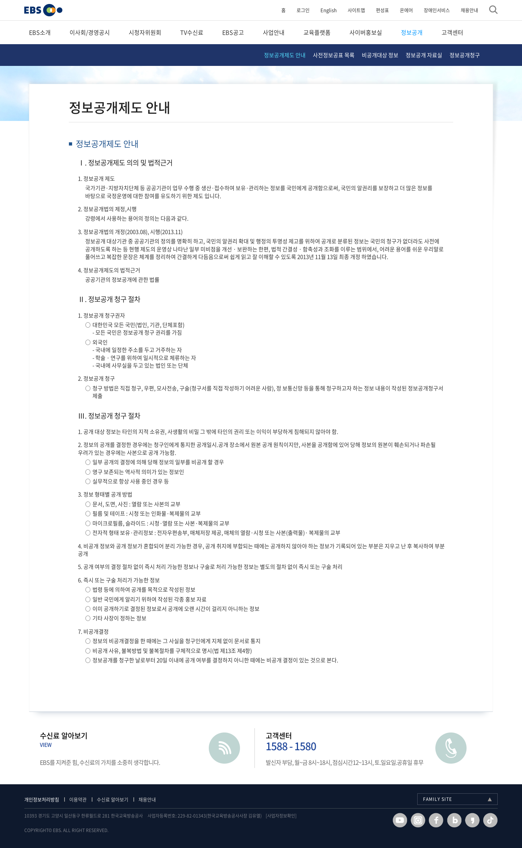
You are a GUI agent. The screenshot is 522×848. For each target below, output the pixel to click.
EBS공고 (233, 32)
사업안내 (274, 32)
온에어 (401, 10)
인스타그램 (413, 820)
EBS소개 (40, 32)
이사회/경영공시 (90, 32)
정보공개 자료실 (424, 55)
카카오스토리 (467, 820)
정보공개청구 (465, 55)
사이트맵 (351, 10)
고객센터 (452, 32)
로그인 (298, 10)
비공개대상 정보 (380, 55)
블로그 (449, 820)
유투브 (395, 820)
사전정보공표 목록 (334, 55)
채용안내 (464, 10)
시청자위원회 (145, 32)
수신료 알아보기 (117, 799)
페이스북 (431, 820)
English (324, 10)
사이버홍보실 (365, 32)
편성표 (377, 10)
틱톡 (485, 820)
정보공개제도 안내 (285, 55)
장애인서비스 (432, 10)
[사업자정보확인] (285, 816)
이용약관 (82, 799)
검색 (488, 9)
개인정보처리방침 (46, 799)
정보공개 (412, 32)
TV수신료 (191, 32)
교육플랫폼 (317, 32)
